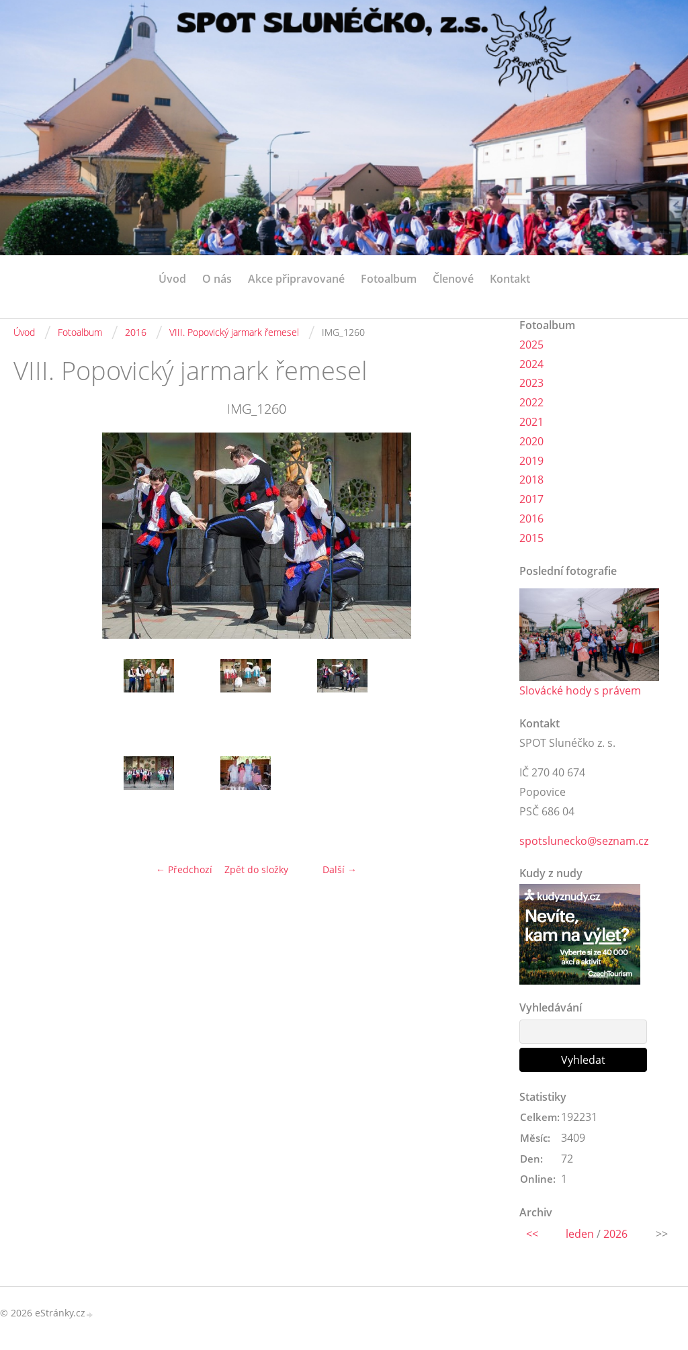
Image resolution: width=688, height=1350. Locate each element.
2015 (531, 538)
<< (532, 1233)
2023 (531, 382)
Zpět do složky (256, 869)
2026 (615, 1233)
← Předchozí (184, 869)
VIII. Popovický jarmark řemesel (234, 332)
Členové (453, 278)
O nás (217, 278)
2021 (531, 421)
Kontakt (510, 278)
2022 (531, 402)
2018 (531, 479)
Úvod (172, 278)
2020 (531, 441)
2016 (135, 332)
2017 (531, 499)
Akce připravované (296, 278)
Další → (339, 869)
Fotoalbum (389, 278)
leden (580, 1233)
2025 (531, 344)
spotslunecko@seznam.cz (583, 841)
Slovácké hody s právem (580, 690)
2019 (531, 460)
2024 (531, 364)
